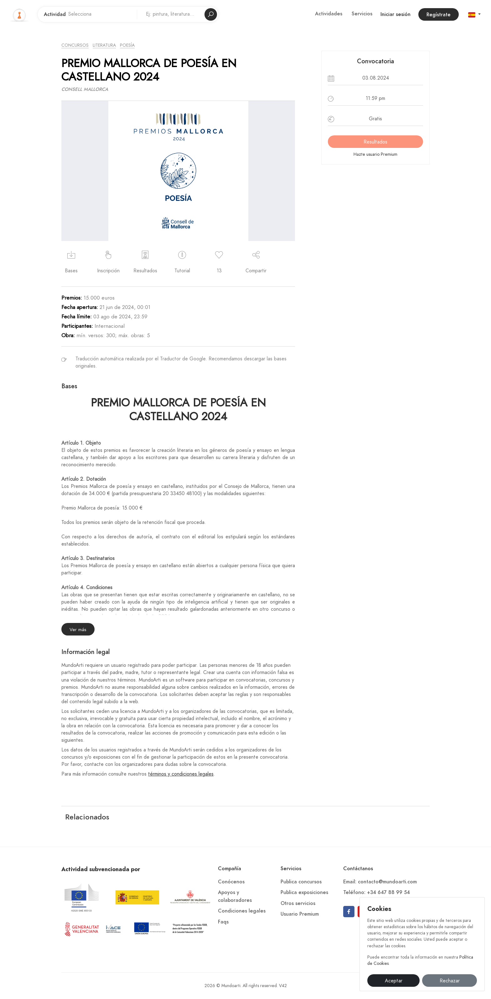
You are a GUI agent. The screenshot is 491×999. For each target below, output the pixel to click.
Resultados (375, 142)
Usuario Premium (300, 914)
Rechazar (450, 980)
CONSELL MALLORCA (84, 89)
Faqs (223, 921)
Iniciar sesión (395, 14)
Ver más (78, 629)
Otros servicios (298, 903)
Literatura (104, 45)
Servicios (362, 13)
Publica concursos (301, 881)
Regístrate (438, 14)
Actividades (328, 13)
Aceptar (393, 980)
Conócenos (231, 881)
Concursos (75, 45)
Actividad (55, 14)
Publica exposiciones (304, 892)
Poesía (127, 45)
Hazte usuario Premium (375, 154)
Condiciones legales (242, 910)
